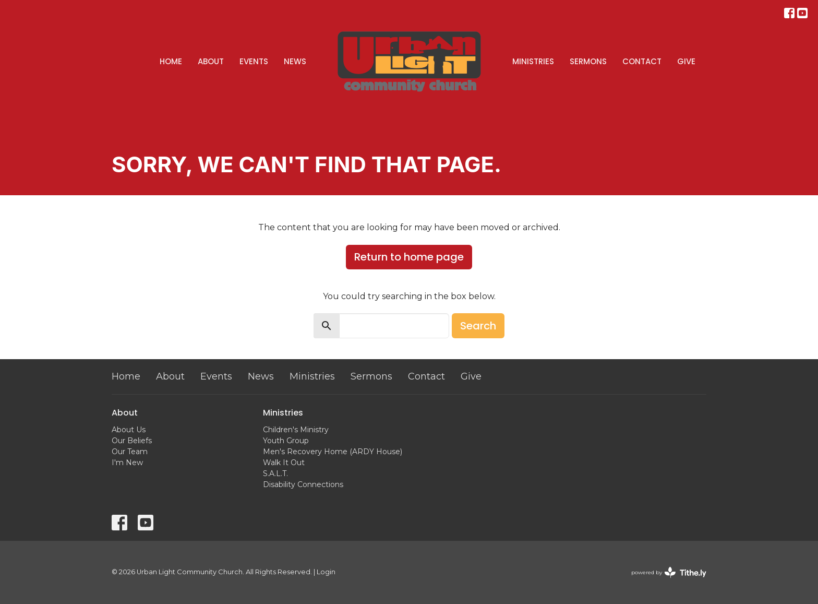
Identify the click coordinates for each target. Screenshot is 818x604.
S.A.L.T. (275, 473)
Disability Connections (303, 484)
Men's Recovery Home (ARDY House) (332, 451)
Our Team (130, 451)
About (211, 61)
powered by (668, 572)
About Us (129, 429)
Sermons (588, 61)
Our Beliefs (132, 440)
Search (478, 325)
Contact (641, 61)
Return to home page (409, 257)
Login (326, 572)
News (295, 61)
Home (171, 61)
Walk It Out (284, 462)
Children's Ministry (296, 429)
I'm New (127, 462)
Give (686, 61)
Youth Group (286, 440)
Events (253, 61)
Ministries (533, 61)
